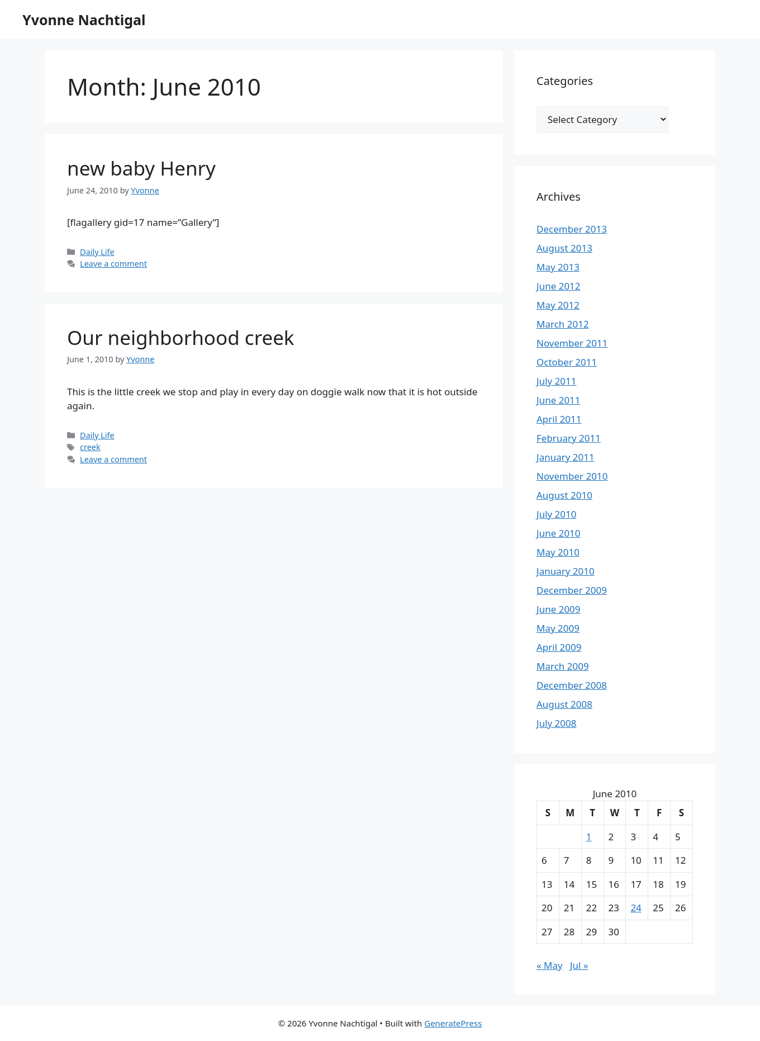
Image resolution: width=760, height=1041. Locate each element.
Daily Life (97, 252)
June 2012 (558, 286)
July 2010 (556, 514)
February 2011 (568, 438)
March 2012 (562, 324)
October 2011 (566, 362)
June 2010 (558, 533)
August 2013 (564, 248)
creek (90, 447)
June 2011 (558, 400)
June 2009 (558, 609)
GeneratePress (453, 1023)
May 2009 (558, 628)
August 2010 (564, 495)
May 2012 (558, 305)
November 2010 (571, 476)
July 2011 (556, 381)
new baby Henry (141, 168)
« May (549, 965)
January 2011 (565, 457)
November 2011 (571, 343)
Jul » (579, 965)
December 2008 (571, 685)
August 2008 (564, 704)
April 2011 (558, 419)
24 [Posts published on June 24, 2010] (635, 907)
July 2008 (556, 723)
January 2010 (565, 571)
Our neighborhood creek (180, 337)
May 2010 (558, 552)
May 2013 (558, 267)
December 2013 (571, 229)
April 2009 (558, 647)
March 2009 (562, 666)
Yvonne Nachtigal (83, 19)
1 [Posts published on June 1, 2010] (589, 836)
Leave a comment (113, 263)
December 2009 (571, 590)
